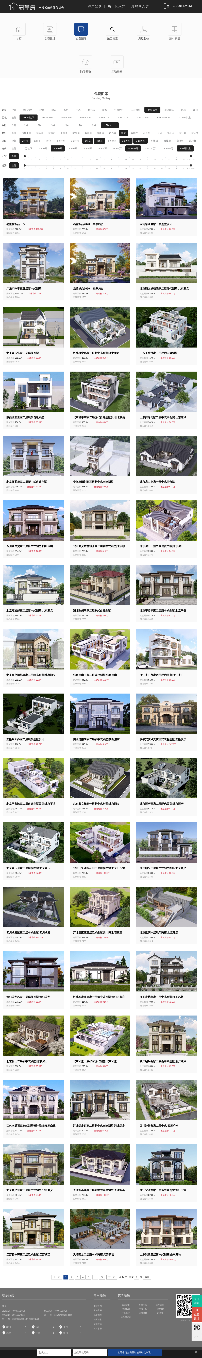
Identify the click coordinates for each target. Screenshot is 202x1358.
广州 (38, 1333)
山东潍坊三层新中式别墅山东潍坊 (160, 1254)
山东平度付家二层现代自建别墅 (158, 353)
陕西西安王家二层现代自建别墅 (25, 417)
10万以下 (27, 148)
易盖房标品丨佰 (15, 224)
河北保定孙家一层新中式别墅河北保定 (96, 353)
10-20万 (43, 148)
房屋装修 (98, 1324)
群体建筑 (169, 109)
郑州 (65, 1333)
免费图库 (98, 1315)
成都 (8, 1333)
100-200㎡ (47, 117)
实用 (66, 109)
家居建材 (143, 1313)
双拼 (195, 109)
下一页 (111, 1277)
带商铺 (100, 133)
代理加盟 (160, 1309)
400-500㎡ (104, 117)
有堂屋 (88, 133)
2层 (39, 125)
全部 (14, 109)
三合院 (158, 133)
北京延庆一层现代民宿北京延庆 (159, 932)
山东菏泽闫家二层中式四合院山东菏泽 (163, 417)
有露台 (51, 133)
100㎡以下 (28, 117)
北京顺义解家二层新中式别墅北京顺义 (29, 610)
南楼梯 (179, 140)
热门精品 (27, 109)
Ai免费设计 (126, 1317)
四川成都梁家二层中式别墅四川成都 (28, 932)
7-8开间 (75, 140)
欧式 (54, 109)
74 (102, 1277)
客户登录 (95, 6)
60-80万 (117, 148)
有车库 (39, 133)
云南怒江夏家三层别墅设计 (156, 224)
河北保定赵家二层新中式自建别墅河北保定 (99, 1125)
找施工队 (143, 1309)
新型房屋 (152, 109)
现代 (42, 109)
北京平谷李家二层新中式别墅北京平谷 (163, 610)
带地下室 (26, 133)
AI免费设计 (196, 1314)
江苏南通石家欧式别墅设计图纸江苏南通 (31, 1125)
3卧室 (88, 140)
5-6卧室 (112, 140)
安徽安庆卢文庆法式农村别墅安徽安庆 (163, 739)
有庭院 (134, 133)
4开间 (48, 140)
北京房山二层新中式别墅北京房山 (26, 1061)
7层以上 (110, 125)
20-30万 (58, 148)
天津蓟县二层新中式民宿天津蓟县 (93, 1254)
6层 (94, 125)
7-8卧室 (126, 140)
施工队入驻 (117, 6)
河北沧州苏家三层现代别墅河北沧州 (28, 997)
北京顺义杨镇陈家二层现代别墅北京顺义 (164, 288)
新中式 (91, 109)
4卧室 (99, 140)
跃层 (123, 133)
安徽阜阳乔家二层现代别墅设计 (25, 739)
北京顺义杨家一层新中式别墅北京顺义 (96, 803)
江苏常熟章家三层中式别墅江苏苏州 (161, 997)
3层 (53, 125)
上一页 (56, 1277)
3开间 (37, 140)
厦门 (38, 1327)
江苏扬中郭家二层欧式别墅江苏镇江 (28, 1254)
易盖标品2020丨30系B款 (88, 224)
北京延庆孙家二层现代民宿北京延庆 (161, 803)
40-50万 (87, 148)
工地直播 (98, 1310)
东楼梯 (154, 140)
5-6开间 (61, 140)
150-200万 (167, 148)
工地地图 (126, 1313)
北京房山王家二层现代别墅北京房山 (95, 675)
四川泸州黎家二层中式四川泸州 (159, 1125)
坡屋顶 (76, 133)
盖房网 (160, 1313)
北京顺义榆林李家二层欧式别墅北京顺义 (31, 675)
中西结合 (119, 109)
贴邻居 (112, 133)
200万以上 (185, 148)
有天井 (194, 133)
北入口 (170, 133)
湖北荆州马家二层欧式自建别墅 (92, 610)
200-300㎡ (66, 117)
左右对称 (135, 109)
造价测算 (196, 1301)
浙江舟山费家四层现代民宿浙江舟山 (161, 675)
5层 (80, 125)
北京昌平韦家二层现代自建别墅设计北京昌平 (99, 417)
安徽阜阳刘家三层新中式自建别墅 (93, 481)
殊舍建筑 (160, 1305)
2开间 (25, 140)
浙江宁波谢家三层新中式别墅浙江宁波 (163, 1190)
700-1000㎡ (143, 117)
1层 (26, 125)
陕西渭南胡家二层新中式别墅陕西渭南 (96, 739)
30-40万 (73, 148)
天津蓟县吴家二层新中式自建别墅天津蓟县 (99, 1190)
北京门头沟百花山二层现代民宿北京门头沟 (99, 868)
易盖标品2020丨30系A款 (88, 288)
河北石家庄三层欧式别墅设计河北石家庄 (97, 932)
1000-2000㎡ (163, 117)
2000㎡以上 (184, 117)
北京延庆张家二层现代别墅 (22, 353)
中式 (78, 109)
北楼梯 (192, 140)
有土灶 (182, 133)
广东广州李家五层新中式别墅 (23, 288)
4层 (67, 125)
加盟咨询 (98, 1306)
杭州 (8, 1327)
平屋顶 (64, 133)
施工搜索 (98, 1319)
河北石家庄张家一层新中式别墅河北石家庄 (99, 997)
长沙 (65, 1327)
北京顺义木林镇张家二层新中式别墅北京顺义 (99, 546)
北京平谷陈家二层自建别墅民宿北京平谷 (31, 803)
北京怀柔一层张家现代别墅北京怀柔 (95, 1061)
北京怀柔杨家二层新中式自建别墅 (26, 481)
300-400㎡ (85, 117)
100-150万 (150, 148)
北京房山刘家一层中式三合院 (157, 481)
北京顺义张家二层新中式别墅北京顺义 (29, 1190)
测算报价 (126, 1309)
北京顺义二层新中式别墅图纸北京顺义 (163, 868)
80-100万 (133, 148)
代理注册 (126, 1305)
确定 (147, 1277)
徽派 (104, 109)
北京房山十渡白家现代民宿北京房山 (161, 546)
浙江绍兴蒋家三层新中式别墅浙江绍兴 (163, 1061)
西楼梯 (167, 140)
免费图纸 (143, 1305)
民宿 (183, 109)
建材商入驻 (140, 6)
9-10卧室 (140, 140)
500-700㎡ (123, 117)
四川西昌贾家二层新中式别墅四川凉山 (29, 546)
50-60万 (102, 148)
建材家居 (98, 1328)
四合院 (146, 133)
